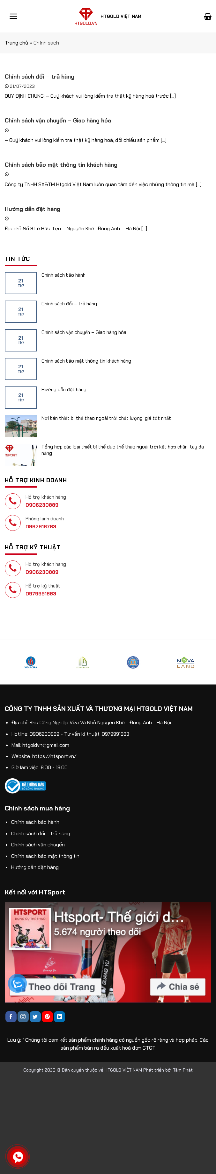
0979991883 (41, 593)
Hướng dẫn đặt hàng (63, 389)
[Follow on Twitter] (35, 1016)
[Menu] (13, 16)
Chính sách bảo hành (63, 275)
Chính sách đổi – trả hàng (69, 304)
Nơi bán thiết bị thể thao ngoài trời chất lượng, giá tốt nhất (106, 418)
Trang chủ (16, 42)
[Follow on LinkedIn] (59, 1016)
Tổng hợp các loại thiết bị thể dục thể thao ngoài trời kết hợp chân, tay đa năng (122, 450)
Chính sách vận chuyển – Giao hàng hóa (83, 332)
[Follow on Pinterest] (47, 1016)
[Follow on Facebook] (11, 1016)
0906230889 (42, 505)
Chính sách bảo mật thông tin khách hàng (86, 361)
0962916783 (41, 526)
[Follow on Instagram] (23, 1016)
